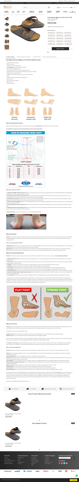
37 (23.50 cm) (60, 38)
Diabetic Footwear (31, 12)
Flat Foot (23, 12)
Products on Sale (34, 469)
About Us (20, 472)
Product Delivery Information (49, 66)
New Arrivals (6, 12)
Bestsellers (72, 12)
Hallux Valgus (41, 12)
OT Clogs (13, 12)
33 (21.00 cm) (60, 33)
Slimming (65, 11)
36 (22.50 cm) (51, 38)
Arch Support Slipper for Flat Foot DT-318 (37, 14)
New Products (34, 468)
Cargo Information (8, 471)
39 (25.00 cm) (61, 41)
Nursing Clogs (58, 12)
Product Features (10, 66)
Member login (21, 466)
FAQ (65, 1)
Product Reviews (37, 66)
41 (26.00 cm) (60, 44)
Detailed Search (21, 471)
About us (33, 472)
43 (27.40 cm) (60, 47)
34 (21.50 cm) (51, 35)
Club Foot (18, 12)
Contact (61, 1)
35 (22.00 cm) (60, 35)
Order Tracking (71, 1)
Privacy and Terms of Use (9, 469)
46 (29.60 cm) (52, 53)
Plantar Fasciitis (49, 12)
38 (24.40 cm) (51, 41)
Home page (6, 14)
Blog (32, 474)
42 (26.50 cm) (51, 47)
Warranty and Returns (8, 472)
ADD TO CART (60, 57)
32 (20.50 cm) (51, 33)
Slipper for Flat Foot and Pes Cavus (56, 26)
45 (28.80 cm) (61, 50)
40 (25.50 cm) (52, 44)
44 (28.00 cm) (52, 50)
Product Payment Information (24, 66)
